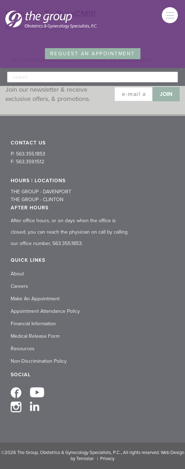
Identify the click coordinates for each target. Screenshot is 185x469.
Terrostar (85, 459)
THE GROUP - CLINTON (37, 200)
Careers (19, 286)
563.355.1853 (67, 243)
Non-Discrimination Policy (39, 361)
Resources (23, 349)
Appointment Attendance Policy (45, 311)
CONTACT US (28, 143)
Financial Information (33, 324)
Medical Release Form (35, 336)
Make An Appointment (35, 299)
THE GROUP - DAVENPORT (41, 192)
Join (166, 94)
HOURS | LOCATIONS (38, 181)
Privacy (107, 459)
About (17, 274)
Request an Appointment (92, 54)
